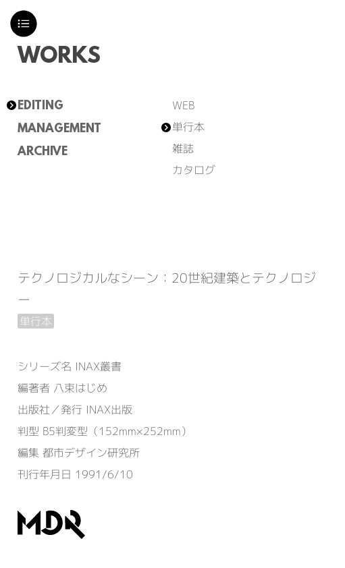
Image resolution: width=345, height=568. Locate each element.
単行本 (188, 126)
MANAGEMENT (59, 129)
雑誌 (183, 148)
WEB (183, 105)
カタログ (193, 170)
